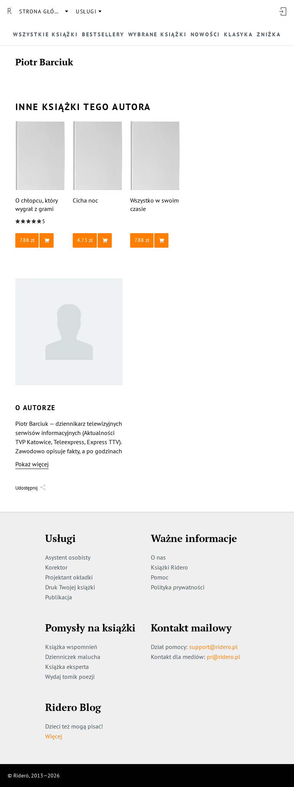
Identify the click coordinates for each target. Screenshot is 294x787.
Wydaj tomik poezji (70, 676)
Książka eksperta (67, 666)
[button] (40, 240)
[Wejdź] (282, 11)
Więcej (53, 736)
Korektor (56, 567)
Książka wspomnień (71, 647)
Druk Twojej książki (70, 587)
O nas (158, 557)
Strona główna (43, 11)
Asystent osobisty (67, 557)
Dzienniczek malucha (72, 656)
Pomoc (159, 577)
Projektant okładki (69, 577)
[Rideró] (9, 11)
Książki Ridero (169, 567)
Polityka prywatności (177, 587)
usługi (86, 11)
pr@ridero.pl (223, 656)
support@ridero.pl (213, 647)
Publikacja (58, 597)
